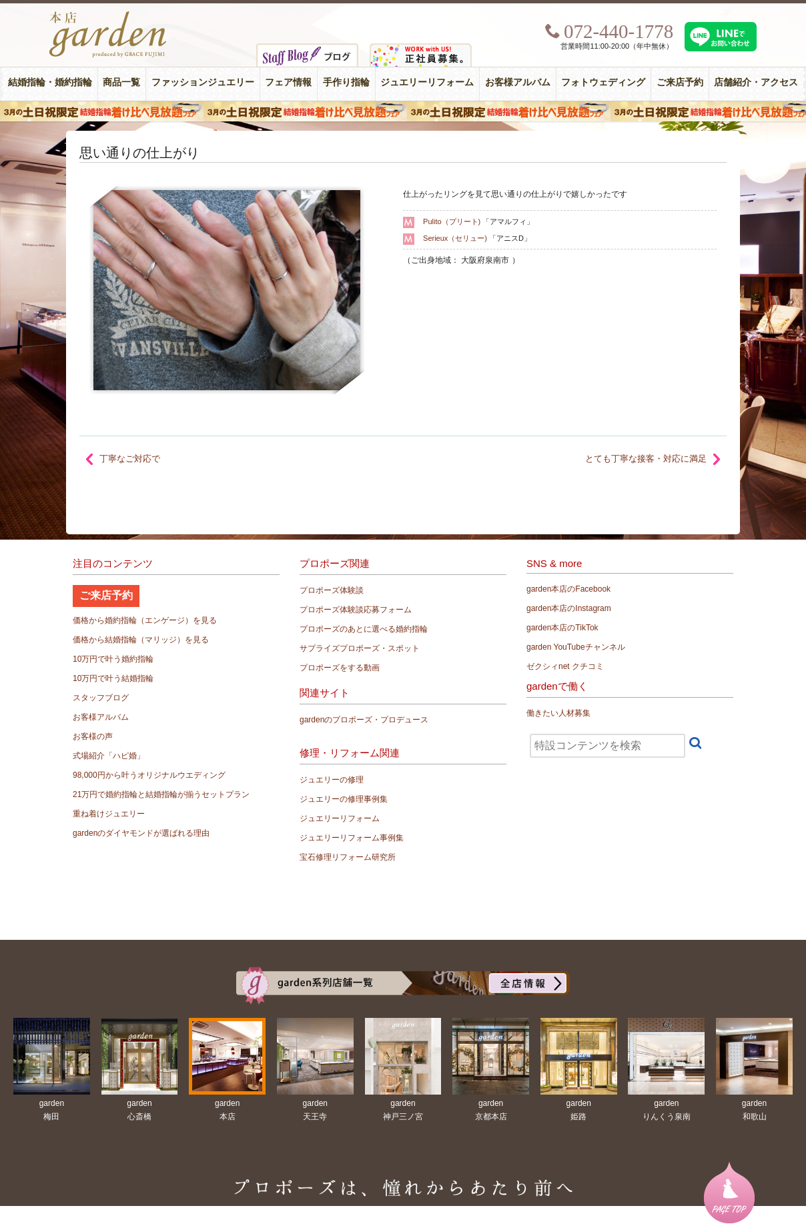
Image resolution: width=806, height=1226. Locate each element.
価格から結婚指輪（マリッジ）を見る (141, 639)
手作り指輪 (346, 82)
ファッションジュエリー (202, 82)
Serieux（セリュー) (455, 238)
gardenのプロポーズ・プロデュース (364, 719)
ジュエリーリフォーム (427, 82)
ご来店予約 (680, 82)
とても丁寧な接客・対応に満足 (646, 459)
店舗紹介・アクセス (756, 82)
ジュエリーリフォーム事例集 (352, 837)
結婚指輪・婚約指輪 (50, 82)
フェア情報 (288, 82)
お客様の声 (93, 736)
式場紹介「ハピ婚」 (109, 755)
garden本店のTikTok (562, 627)
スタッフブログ (101, 697)
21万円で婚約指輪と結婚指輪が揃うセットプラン (161, 794)
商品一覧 (121, 82)
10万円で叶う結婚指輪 (113, 678)
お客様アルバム (517, 82)
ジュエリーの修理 (332, 779)
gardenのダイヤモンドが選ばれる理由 (141, 833)
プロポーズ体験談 (332, 590)
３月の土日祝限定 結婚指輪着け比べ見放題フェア (403, 111)
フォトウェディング (603, 82)
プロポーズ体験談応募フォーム (356, 609)
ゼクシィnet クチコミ (565, 666)
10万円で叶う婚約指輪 (113, 659)
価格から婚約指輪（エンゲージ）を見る (145, 620)
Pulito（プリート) (451, 221)
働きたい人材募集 (558, 713)
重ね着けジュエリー (109, 813)
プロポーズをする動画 (340, 667)
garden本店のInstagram (568, 608)
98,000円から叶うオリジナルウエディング (149, 775)
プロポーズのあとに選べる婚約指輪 (364, 629)
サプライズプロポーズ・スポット (360, 648)
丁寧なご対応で (129, 459)
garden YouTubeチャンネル (575, 647)
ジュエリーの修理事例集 (344, 799)
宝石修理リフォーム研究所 (348, 857)
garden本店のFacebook (568, 589)
